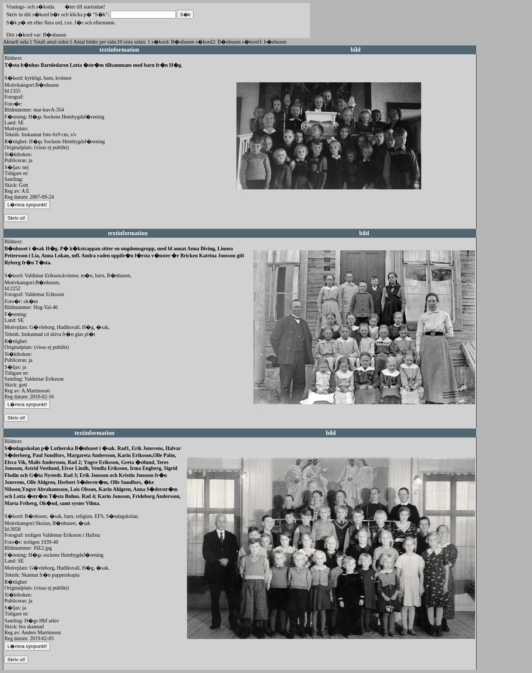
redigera (244, 197)
